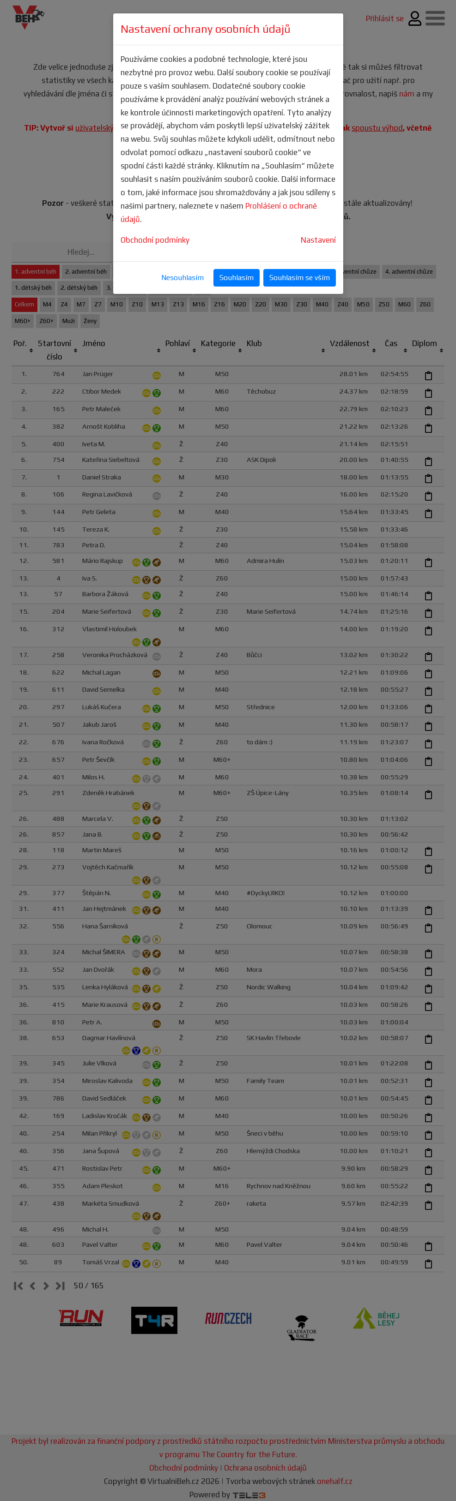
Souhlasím (236, 277)
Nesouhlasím (182, 277)
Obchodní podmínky (155, 240)
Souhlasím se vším (299, 277)
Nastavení (318, 240)
